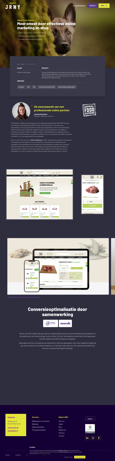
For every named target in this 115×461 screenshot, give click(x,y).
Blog (60, 427)
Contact (61, 436)
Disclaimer (18, 455)
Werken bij (62, 430)
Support (90, 419)
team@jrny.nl (13, 431)
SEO (34, 87)
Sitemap (7, 455)
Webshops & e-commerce (40, 421)
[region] (57, 266)
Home (18, 64)
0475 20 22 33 (13, 428)
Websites (35, 424)
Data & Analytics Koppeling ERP (66, 87)
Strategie (21, 87)
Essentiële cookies (68, 457)
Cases (22, 64)
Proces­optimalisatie (39, 430)
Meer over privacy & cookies (43, 453)
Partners (62, 433)
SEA (28, 87)
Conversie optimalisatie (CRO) (47, 87)
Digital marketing (38, 427)
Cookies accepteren (79, 457)
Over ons (61, 421)
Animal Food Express (30, 64)
